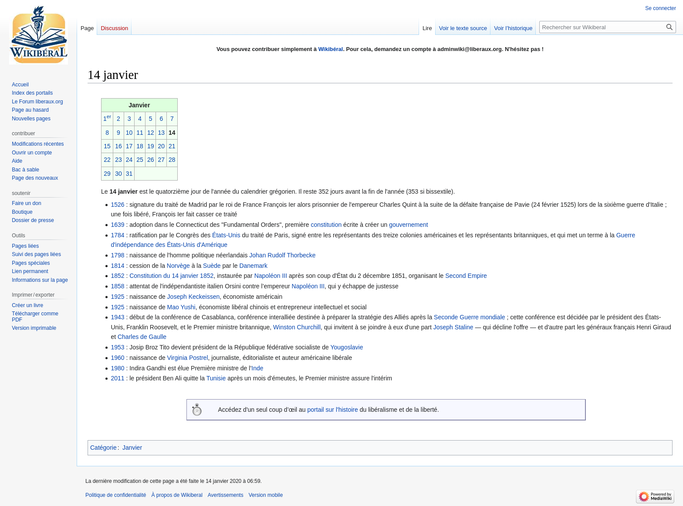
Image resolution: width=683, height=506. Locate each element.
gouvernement (408, 224)
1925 (117, 296)
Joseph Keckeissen (193, 296)
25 (139, 159)
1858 (117, 286)
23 (118, 159)
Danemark (253, 265)
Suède (211, 265)
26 (150, 159)
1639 (117, 224)
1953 (117, 347)
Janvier (132, 447)
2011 (117, 378)
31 (129, 173)
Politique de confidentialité (115, 495)
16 (118, 146)
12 (150, 132)
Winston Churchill (297, 327)
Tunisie (216, 378)
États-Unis (226, 235)
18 (139, 146)
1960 (117, 357)
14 (172, 132)
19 (150, 146)
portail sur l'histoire (333, 409)
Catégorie (103, 447)
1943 (117, 317)
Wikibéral (330, 49)
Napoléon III (270, 275)
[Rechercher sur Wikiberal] (607, 27)
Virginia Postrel (187, 357)
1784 (117, 235)
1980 (117, 368)
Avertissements (225, 495)
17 (129, 146)
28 (172, 159)
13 (161, 132)
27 (161, 159)
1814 (117, 265)
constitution (326, 224)
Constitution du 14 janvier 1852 (171, 275)
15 (107, 146)
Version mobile (266, 495)
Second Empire (466, 275)
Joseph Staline (453, 327)
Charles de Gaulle (142, 336)
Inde (257, 368)
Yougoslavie (346, 347)
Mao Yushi (181, 307)
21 (172, 146)
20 (161, 146)
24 (129, 159)
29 (107, 173)
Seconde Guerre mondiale (469, 317)
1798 (117, 255)
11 (139, 132)
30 (118, 173)
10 (129, 132)
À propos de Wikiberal (176, 495)
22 (107, 159)
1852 (117, 275)
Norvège (178, 265)
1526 (117, 204)
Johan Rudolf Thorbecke (282, 255)
